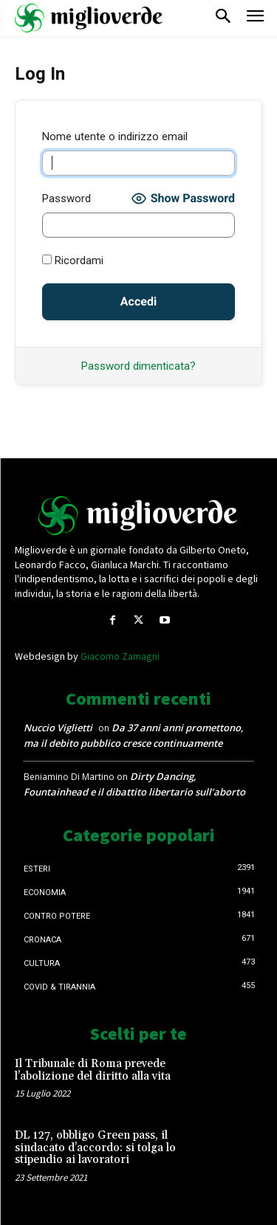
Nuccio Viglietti (58, 727)
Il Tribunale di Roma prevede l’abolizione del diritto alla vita (93, 1070)
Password (66, 198)
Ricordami (72, 260)
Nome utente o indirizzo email (115, 136)
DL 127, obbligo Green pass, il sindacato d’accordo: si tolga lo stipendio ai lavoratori (95, 1147)
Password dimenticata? (138, 366)
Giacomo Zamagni (120, 656)
